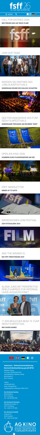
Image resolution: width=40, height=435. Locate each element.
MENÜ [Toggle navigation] (9, 14)
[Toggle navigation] (20, 14)
